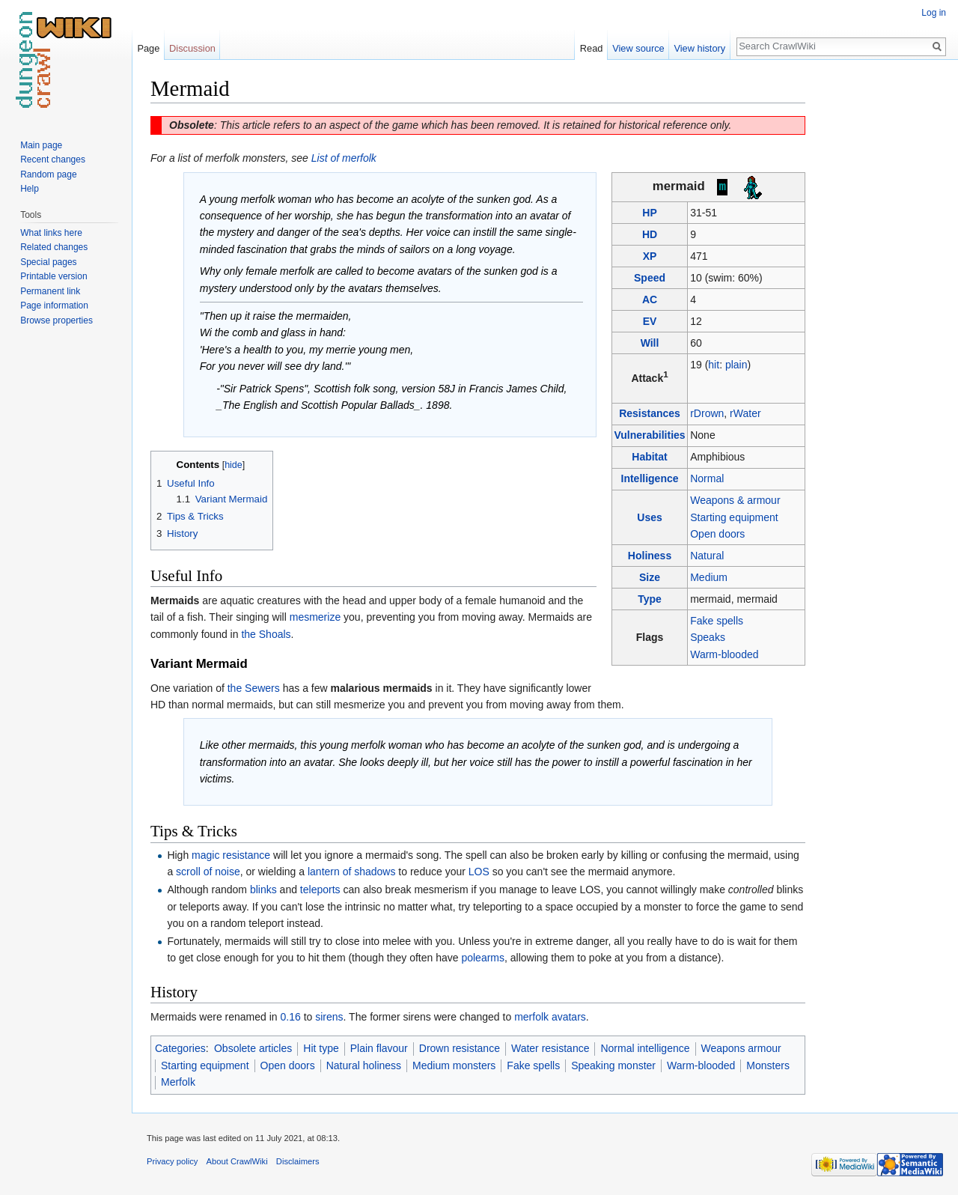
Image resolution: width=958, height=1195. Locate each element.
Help (29, 188)
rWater (745, 413)
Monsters (768, 1065)
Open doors (717, 534)
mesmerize (315, 617)
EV (650, 321)
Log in (933, 12)
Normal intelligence (644, 1048)
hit (713, 365)
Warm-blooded (724, 654)
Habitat (649, 457)
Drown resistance (459, 1048)
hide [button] (233, 465)
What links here (51, 233)
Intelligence (650, 478)
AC (649, 299)
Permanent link (50, 291)
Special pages (48, 262)
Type (650, 599)
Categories (180, 1048)
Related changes (54, 247)
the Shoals (265, 634)
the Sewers (254, 688)
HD (649, 234)
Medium (708, 577)
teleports (320, 890)
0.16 (291, 1017)
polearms (482, 958)
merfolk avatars (550, 1017)
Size (649, 577)
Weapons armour (741, 1048)
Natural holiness (363, 1065)
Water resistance (550, 1048)
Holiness (649, 556)
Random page (48, 174)
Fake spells (716, 621)
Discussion (192, 48)
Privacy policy (172, 1161)
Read (591, 48)
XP (650, 256)
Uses (649, 517)
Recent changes (52, 159)
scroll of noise (208, 872)
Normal (707, 478)
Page (148, 48)
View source (638, 48)
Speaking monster (613, 1065)
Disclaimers (298, 1161)
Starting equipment (734, 517)
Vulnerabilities (649, 435)
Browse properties (56, 320)
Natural (707, 556)
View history (699, 48)
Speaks (707, 637)
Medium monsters (453, 1065)
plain (736, 365)
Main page (41, 145)
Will (650, 343)
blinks (263, 890)
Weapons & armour (735, 500)
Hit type (320, 1048)
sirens (329, 1017)
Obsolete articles (253, 1048)
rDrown (707, 413)
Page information (54, 305)
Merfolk (178, 1082)
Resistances (649, 413)
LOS (479, 872)
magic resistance (231, 855)
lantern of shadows (352, 872)
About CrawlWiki (237, 1161)
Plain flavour (379, 1048)
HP (649, 213)
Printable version (53, 276)
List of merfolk (343, 158)
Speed (649, 278)
